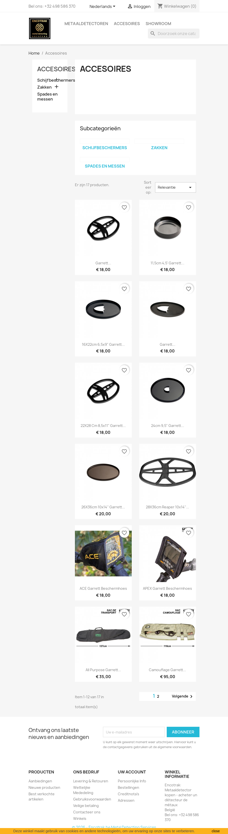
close (216, 831)
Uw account (132, 772)
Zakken (44, 87)
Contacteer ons (86, 812)
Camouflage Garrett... (167, 669)
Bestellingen (128, 787)
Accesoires (127, 23)
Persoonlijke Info (132, 781)
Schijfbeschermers (50, 80)
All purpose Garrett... (103, 669)
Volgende (183, 696)
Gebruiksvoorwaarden (92, 799)
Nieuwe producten (44, 787)
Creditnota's (128, 794)
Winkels (79, 818)
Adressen (126, 800)
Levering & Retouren (90, 781)
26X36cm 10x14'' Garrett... (103, 507)
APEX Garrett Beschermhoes (167, 588)
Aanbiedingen (40, 781)
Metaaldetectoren (86, 23)
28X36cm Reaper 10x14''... (167, 507)
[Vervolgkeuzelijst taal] (103, 7)
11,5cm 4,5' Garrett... (167, 263)
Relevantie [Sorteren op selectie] (175, 187)
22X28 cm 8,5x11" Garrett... (103, 425)
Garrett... (103, 263)
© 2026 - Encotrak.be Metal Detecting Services (114, 827)
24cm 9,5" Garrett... (167, 425)
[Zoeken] (173, 33)
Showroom (158, 23)
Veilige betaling (86, 805)
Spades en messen (47, 97)
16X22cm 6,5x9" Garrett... (103, 344)
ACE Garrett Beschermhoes (103, 588)
